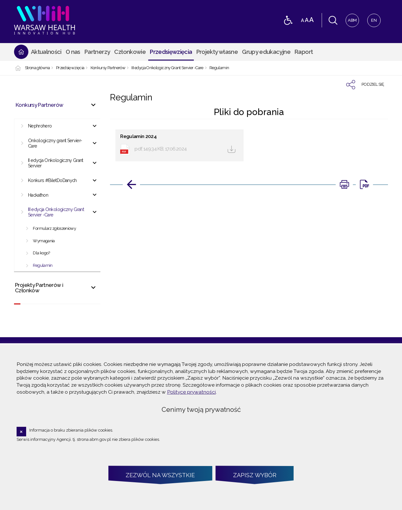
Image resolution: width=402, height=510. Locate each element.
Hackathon (38, 195)
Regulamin (219, 68)
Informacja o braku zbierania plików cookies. (71, 430)
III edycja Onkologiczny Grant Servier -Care (167, 68)
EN (372, 18)
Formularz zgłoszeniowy (54, 228)
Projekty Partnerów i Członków (39, 288)
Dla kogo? (41, 253)
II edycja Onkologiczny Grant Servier (55, 163)
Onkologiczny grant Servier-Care (55, 143)
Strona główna (37, 68)
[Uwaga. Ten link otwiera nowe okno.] (344, 184)
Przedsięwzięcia (70, 68)
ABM (351, 18)
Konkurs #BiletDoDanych (52, 180)
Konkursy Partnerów (108, 68)
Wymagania (44, 240)
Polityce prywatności (191, 392)
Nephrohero (40, 125)
